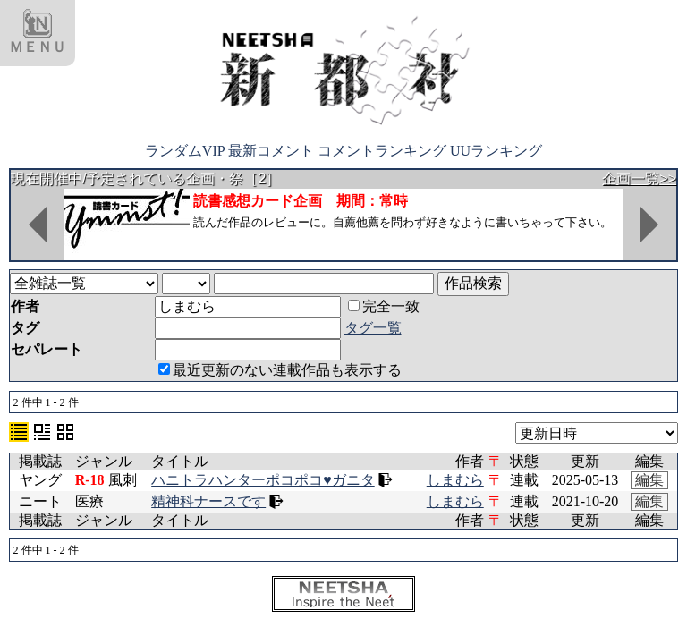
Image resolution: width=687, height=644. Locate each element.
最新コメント (271, 150)
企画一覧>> (639, 178)
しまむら (455, 479)
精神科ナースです (208, 501)
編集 (649, 479)
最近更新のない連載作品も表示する (280, 369)
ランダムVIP (185, 150)
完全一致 (384, 306)
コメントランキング (382, 150)
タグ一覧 (373, 327)
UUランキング (496, 150)
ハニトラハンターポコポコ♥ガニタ (263, 479)
